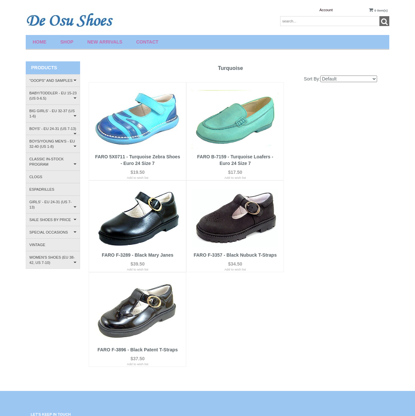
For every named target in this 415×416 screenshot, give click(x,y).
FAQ (125, 331)
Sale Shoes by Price (52, 220)
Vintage (37, 245)
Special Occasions (52, 232)
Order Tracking (223, 349)
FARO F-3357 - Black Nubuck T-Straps (136, 250)
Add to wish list (136, 174)
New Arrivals (105, 42)
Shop (67, 42)
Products (44, 67)
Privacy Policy (132, 343)
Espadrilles (41, 189)
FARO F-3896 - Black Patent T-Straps (233, 250)
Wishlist (218, 324)
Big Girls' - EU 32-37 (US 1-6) (52, 113)
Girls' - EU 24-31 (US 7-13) (52, 204)
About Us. (310, 324)
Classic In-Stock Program (52, 161)
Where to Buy (313, 361)
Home (39, 42)
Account (326, 10)
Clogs (35, 177)
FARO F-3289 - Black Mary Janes (329, 153)
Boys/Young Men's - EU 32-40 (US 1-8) (52, 143)
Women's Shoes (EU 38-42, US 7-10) (52, 260)
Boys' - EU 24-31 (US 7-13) (52, 131)
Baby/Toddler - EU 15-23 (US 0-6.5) (52, 95)
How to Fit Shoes (316, 349)
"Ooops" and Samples (52, 80)
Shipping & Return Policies (322, 336)
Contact (147, 42)
